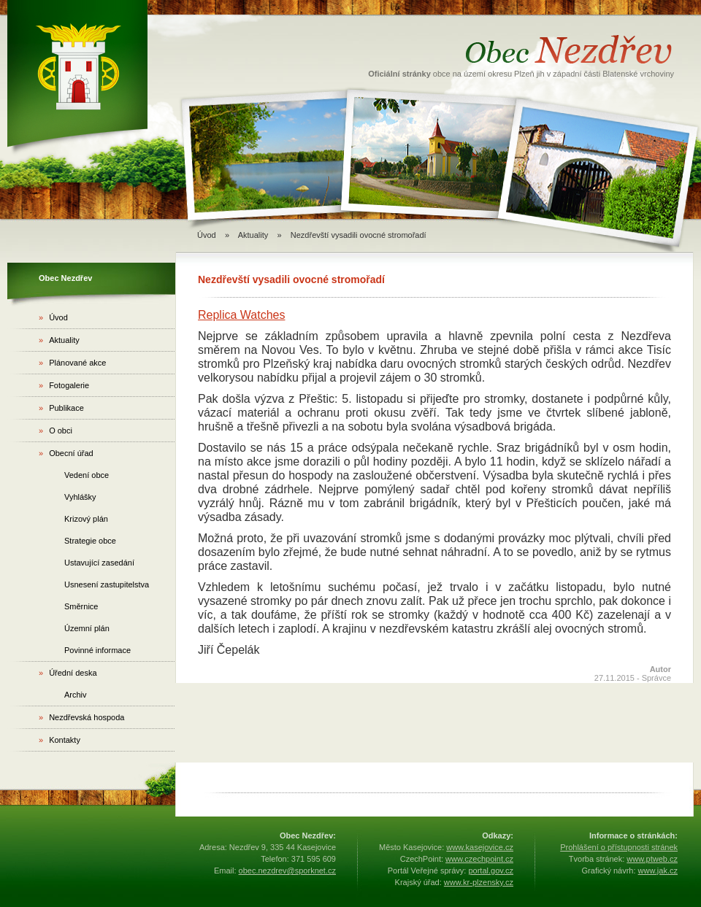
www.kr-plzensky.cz (478, 882)
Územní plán (87, 628)
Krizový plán (86, 518)
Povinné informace (97, 650)
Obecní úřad (66, 453)
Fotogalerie (64, 385)
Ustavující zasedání (99, 562)
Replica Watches (241, 315)
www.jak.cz (658, 870)
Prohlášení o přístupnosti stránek (619, 847)
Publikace (61, 408)
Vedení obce (86, 475)
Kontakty (59, 740)
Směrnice (81, 606)
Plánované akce (72, 362)
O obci (55, 430)
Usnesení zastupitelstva (106, 584)
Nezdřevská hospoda (81, 717)
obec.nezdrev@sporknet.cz (287, 870)
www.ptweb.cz (652, 858)
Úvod (206, 235)
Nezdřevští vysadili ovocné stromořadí (358, 235)
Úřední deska (68, 672)
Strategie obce (90, 540)
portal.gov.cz (490, 870)
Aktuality (59, 340)
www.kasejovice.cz (479, 847)
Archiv (75, 694)
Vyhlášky (80, 497)
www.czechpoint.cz (479, 858)
